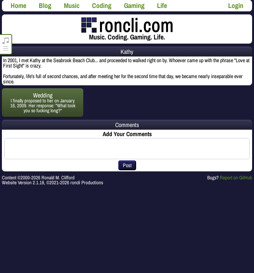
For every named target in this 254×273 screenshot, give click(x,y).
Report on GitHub (236, 177)
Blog (45, 5)
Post (127, 165)
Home (18, 5)
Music (71, 5)
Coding (101, 5)
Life (162, 5)
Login (235, 5)
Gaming (134, 5)
